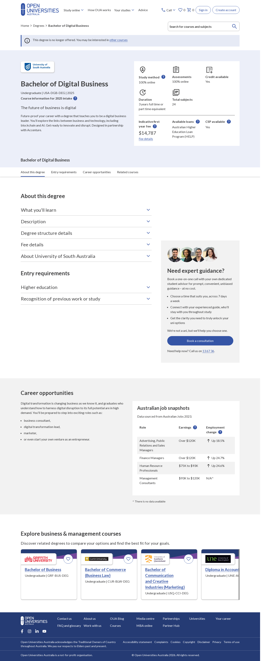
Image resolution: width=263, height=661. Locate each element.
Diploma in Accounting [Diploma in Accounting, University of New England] (225, 559)
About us (90, 618)
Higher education (86, 277)
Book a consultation (200, 330)
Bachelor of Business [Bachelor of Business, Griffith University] (43, 559)
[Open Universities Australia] (40, 14)
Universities (197, 618)
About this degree (33, 161)
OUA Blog (117, 618)
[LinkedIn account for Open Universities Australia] (37, 631)
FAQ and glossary (69, 625)
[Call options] (168, 10)
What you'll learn (86, 199)
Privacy (216, 642)
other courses (118, 40)
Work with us (92, 625)
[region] (186, 444)
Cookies (176, 642)
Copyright (189, 642)
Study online (74, 10)
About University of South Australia (86, 245)
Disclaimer (204, 642)
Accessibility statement (137, 642)
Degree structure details (86, 222)
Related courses (127, 161)
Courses (115, 625)
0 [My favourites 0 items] (181, 10)
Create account (226, 10)
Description (86, 211)
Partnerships (171, 618)
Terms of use (232, 642)
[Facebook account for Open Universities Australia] (22, 631)
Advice (143, 10)
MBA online (144, 625)
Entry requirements (64, 161)
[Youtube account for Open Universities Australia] (44, 631)
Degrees (38, 25)
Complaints (161, 642)
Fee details (146, 139)
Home (25, 25)
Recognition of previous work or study (86, 288)
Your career (223, 618)
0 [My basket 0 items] (190, 10)
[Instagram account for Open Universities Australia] (29, 631)
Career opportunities (97, 161)
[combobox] (204, 26)
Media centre (145, 618)
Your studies (124, 10)
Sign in (203, 10)
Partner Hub (171, 625)
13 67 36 (208, 340)
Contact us (64, 618)
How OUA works (99, 10)
